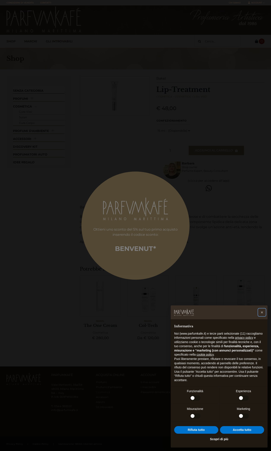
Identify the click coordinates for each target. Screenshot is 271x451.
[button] (261, 312)
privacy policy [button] (244, 337)
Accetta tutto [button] (242, 430)
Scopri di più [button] (219, 439)
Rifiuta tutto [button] (196, 430)
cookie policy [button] (205, 354)
